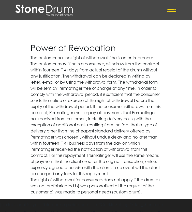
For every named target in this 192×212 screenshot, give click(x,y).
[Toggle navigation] (171, 10)
